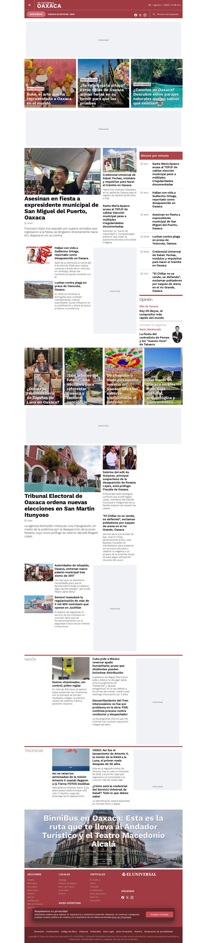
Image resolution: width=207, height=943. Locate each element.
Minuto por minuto (155, 155)
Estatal (31, 880)
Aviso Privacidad (124, 931)
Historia (138, 931)
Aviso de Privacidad (121, 917)
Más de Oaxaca (35, 89)
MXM (72, 14)
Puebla (62, 893)
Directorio (39, 931)
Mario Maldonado (150, 329)
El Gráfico (95, 880)
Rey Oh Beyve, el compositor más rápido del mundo (151, 314)
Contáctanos (52, 931)
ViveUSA (94, 887)
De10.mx (94, 897)
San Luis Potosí (66, 887)
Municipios (32, 890)
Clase (93, 883)
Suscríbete (36, 14)
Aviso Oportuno (98, 893)
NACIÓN (30, 659)
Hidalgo (62, 880)
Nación (30, 897)
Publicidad (95, 931)
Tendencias (33, 900)
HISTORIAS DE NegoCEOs (152, 325)
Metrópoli (32, 883)
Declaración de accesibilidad (158, 931)
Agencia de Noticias (58, 14)
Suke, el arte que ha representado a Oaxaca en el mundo (49, 99)
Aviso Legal (108, 931)
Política (31, 893)
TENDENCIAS (33, 751)
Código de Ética (69, 931)
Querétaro (64, 890)
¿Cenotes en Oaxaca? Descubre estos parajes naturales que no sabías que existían (156, 96)
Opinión (145, 299)
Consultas (95, 900)
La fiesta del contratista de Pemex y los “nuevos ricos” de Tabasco (154, 339)
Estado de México (68, 883)
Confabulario (96, 890)
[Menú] (29, 5)
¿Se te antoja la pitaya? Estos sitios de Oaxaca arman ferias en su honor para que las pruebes (102, 94)
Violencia (83, 931)
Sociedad (32, 887)
